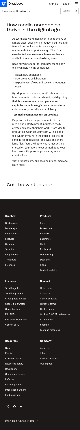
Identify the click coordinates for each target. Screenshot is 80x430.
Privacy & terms (48, 304)
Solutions (10, 244)
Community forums (15, 374)
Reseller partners (14, 384)
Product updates (48, 270)
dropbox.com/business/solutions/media (41, 160)
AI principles (46, 319)
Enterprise (45, 238)
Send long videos (14, 293)
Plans (43, 265)
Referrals (9, 379)
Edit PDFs (10, 314)
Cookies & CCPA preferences (55, 314)
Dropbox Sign (47, 254)
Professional (46, 228)
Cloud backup (12, 309)
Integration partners (15, 389)
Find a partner (12, 395)
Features (9, 238)
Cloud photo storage (15, 298)
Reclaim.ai (45, 249)
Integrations (11, 233)
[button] (40, 102)
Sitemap (44, 324)
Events (8, 353)
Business (44, 233)
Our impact (46, 363)
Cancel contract (48, 298)
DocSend (45, 259)
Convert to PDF (13, 324)
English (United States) (21, 420)
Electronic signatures (16, 319)
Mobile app (11, 228)
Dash (42, 244)
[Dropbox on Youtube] (21, 406)
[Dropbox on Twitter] (7, 406)
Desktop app (11, 223)
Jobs (42, 353)
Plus (42, 223)
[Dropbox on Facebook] (14, 406)
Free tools (10, 265)
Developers (11, 369)
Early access (11, 254)
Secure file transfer (15, 304)
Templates (10, 259)
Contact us (46, 293)
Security (9, 249)
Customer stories (14, 358)
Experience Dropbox (16, 11)
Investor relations (49, 358)
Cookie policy (47, 309)
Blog (7, 348)
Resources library (14, 363)
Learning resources (50, 330)
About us (44, 348)
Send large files (13, 288)
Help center (46, 288)
